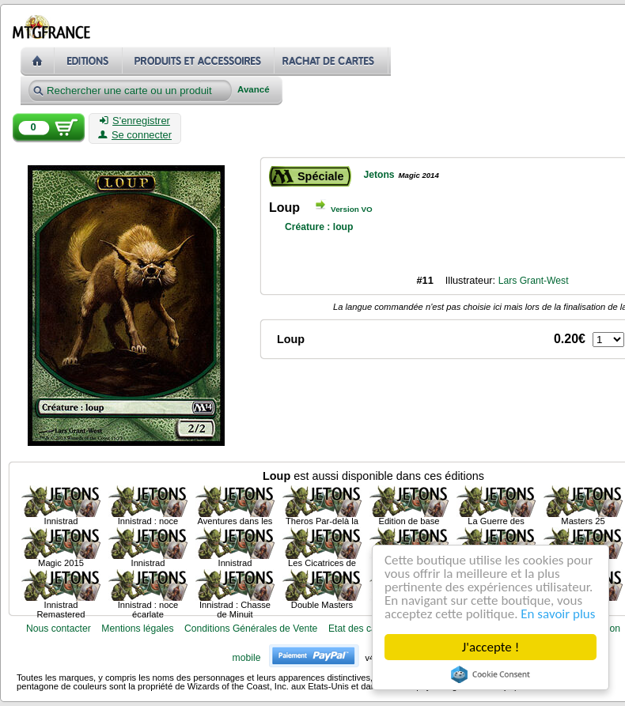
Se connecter (135, 135)
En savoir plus (558, 614)
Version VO (352, 209)
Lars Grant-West (533, 280)
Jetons (378, 174)
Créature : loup (319, 226)
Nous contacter (58, 628)
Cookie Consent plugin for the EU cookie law (490, 674)
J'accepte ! (490, 647)
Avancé (253, 89)
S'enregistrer (135, 120)
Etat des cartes (360, 628)
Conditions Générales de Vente (250, 628)
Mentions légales (137, 628)
